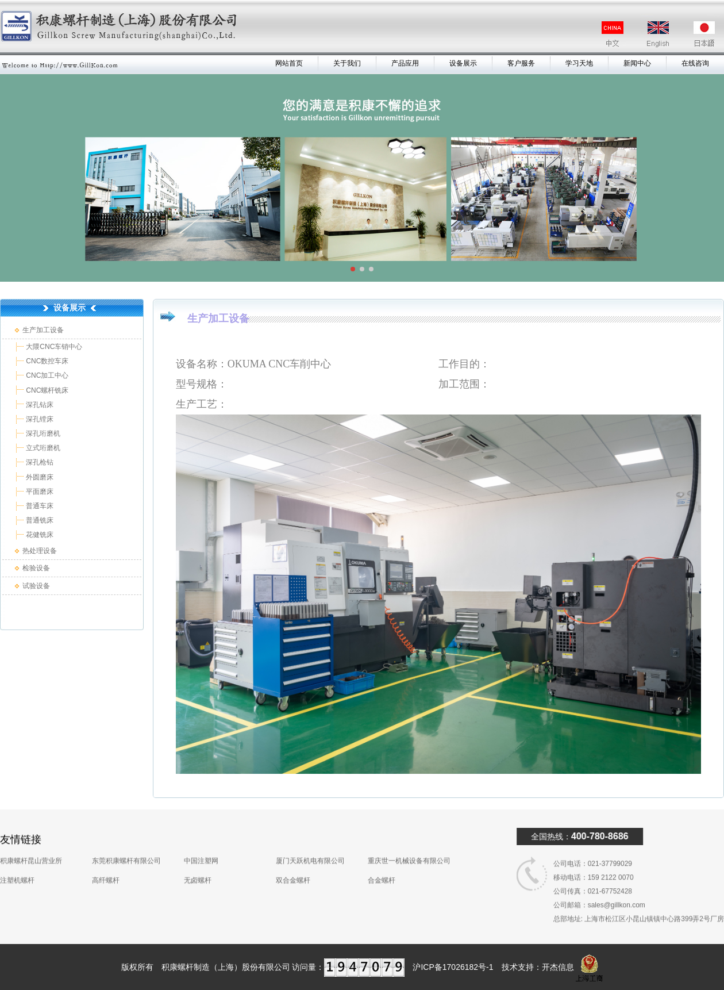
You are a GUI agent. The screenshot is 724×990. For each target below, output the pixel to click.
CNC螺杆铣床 (46, 390)
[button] (353, 269)
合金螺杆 (381, 864)
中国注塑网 (201, 845)
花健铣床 (38, 535)
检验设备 (36, 568)
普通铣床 (38, 520)
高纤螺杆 (106, 864)
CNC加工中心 (46, 375)
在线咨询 (695, 63)
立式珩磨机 (42, 448)
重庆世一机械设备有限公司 (409, 845)
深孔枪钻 (38, 462)
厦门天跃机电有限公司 (310, 845)
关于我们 (347, 63)
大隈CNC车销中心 (53, 347)
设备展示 (463, 63)
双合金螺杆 (293, 864)
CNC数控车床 (46, 361)
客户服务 (521, 63)
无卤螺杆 (197, 864)
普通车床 (38, 506)
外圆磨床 (38, 477)
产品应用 (405, 63)
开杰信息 (558, 967)
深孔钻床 (38, 405)
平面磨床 (38, 492)
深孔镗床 (38, 419)
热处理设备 (39, 551)
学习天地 (579, 63)
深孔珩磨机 (42, 433)
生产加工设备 (43, 330)
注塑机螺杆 (17, 864)
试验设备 (36, 586)
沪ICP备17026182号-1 (453, 967)
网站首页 (289, 63)
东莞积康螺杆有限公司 (126, 845)
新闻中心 (637, 63)
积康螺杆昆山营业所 (31, 845)
